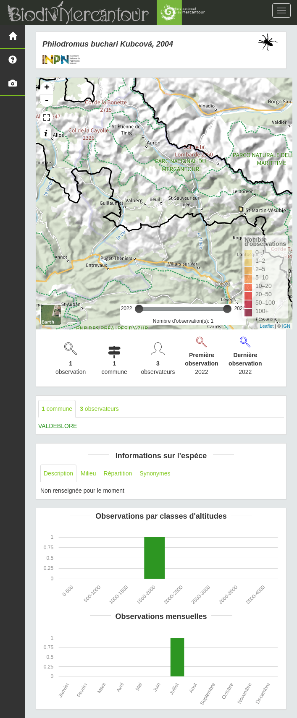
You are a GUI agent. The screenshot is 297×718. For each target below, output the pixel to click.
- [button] (47, 100)
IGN (286, 326)
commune (57, 408)
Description (58, 473)
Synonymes (154, 473)
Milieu (88, 473)
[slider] (139, 309)
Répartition (118, 473)
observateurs (99, 408)
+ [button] (47, 88)
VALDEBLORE (57, 426)
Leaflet (266, 326)
